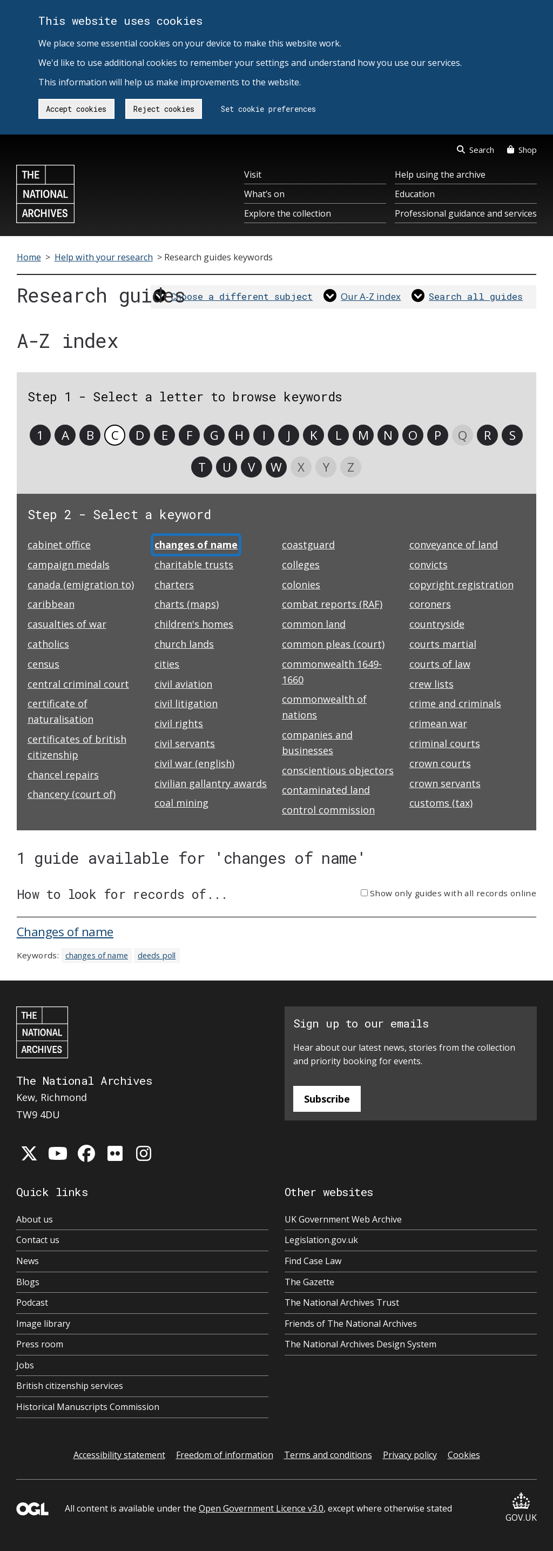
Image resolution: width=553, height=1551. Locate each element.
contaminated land (326, 789)
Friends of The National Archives (351, 1324)
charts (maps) (186, 603)
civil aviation (183, 683)
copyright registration (461, 584)
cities (166, 663)
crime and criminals (455, 703)
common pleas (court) (333, 643)
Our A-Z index (371, 296)
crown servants (445, 783)
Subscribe (327, 1098)
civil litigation (186, 703)
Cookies (464, 1455)
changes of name (96, 955)
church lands (184, 643)
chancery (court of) (72, 794)
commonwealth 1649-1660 (332, 671)
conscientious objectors (338, 770)
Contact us (37, 1240)
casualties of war (67, 623)
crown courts (440, 763)
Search (475, 149)
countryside (436, 623)
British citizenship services (69, 1386)
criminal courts (444, 743)
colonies (301, 584)
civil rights (178, 723)
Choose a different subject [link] (242, 296)
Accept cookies (76, 109)
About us (34, 1219)
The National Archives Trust (342, 1302)
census (43, 663)
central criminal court (78, 683)
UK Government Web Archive (343, 1219)
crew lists (431, 683)
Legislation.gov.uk (321, 1240)
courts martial (442, 643)
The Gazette (309, 1282)
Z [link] (350, 467)
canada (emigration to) (81, 584)
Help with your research (104, 257)
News (27, 1261)
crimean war (438, 723)
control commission (328, 809)
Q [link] (462, 435)
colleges (301, 564)
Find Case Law (313, 1261)
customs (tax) (441, 802)
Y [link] (326, 467)
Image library (43, 1324)
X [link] (301, 467)
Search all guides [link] (476, 296)
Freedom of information (224, 1455)
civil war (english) (194, 763)
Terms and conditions (328, 1455)
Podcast (32, 1302)
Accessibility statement (119, 1455)
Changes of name (65, 931)
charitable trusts (193, 564)
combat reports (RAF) (332, 603)
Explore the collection (287, 213)
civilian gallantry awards (210, 783)
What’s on (264, 194)
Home (29, 257)
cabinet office (59, 544)
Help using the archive (440, 174)
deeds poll (157, 955)
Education (415, 194)
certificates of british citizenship (77, 747)
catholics (48, 643)
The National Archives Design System (360, 1344)
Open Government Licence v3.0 (261, 1508)
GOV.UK (521, 1508)
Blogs (27, 1282)
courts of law (439, 663)
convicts (428, 564)
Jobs (25, 1365)
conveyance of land (453, 544)
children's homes (193, 623)
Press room (39, 1344)
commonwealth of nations (324, 707)
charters (174, 584)
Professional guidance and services (466, 213)
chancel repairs (63, 774)
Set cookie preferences (268, 109)
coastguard (308, 544)
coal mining (181, 802)
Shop (522, 149)
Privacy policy (410, 1455)
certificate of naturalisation (60, 711)
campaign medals (69, 564)
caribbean (51, 603)
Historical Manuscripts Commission (87, 1407)
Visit (252, 174)
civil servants (184, 743)
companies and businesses (317, 742)
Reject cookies (163, 109)
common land (314, 623)
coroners (430, 603)
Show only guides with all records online (453, 893)
